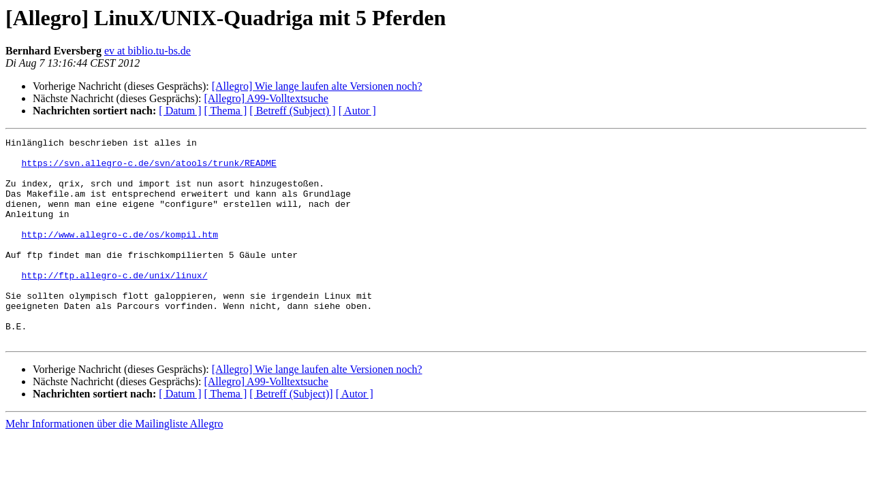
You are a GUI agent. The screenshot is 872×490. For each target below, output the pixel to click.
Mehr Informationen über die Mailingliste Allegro (114, 464)
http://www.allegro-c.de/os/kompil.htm (119, 254)
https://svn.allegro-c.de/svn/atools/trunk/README (148, 169)
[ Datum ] (180, 110)
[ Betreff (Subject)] (290, 434)
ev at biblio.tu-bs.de (147, 50)
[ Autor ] (357, 110)
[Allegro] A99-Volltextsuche (266, 98)
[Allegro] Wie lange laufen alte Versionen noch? (317, 86)
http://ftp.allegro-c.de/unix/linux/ (114, 303)
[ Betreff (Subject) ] (292, 110)
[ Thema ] (225, 110)
